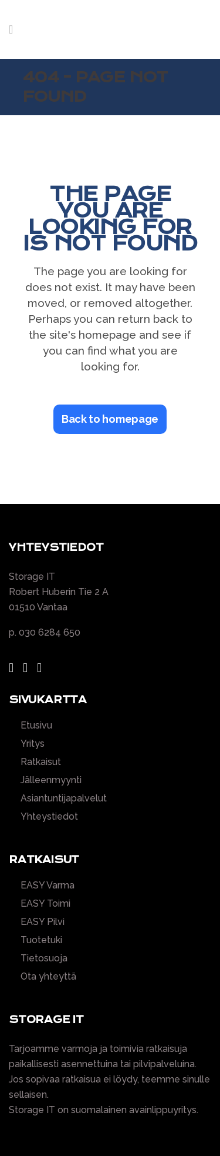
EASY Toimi (45, 904)
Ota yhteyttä (48, 977)
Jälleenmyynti (51, 780)
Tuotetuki (41, 940)
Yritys (33, 744)
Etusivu (36, 725)
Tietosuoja (44, 958)
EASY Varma (48, 885)
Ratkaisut (41, 762)
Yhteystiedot (49, 817)
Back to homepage (110, 419)
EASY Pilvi (43, 922)
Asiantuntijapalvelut (64, 798)
